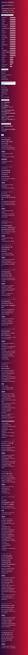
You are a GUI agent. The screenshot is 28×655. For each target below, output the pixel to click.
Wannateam (5, 368)
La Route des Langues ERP (8, 305)
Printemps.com (8, 607)
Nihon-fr (10, 635)
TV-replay (10, 504)
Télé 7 (11, 474)
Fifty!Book (6, 335)
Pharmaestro (6, 445)
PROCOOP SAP (6, 276)
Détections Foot (9, 230)
